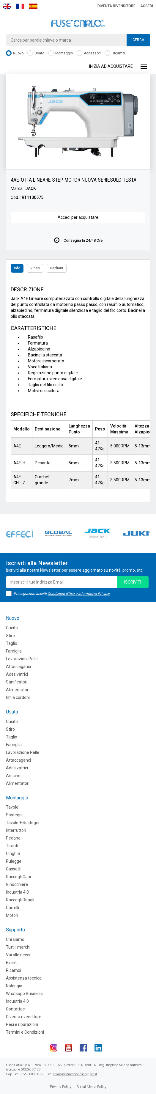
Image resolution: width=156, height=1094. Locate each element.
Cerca (138, 40)
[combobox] (78, 40)
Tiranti (12, 845)
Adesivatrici (17, 674)
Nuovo (14, 53)
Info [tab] (17, 268)
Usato (35, 53)
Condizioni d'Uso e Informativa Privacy (79, 594)
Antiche (13, 775)
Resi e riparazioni (22, 1024)
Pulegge (13, 861)
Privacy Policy (60, 1087)
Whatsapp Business (24, 993)
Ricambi (115, 53)
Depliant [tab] (56, 268)
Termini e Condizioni (25, 1032)
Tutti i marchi (18, 947)
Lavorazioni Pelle (22, 658)
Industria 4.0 (17, 892)
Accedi (146, 6)
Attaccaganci (18, 666)
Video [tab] (35, 268)
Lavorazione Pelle (22, 752)
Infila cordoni (18, 697)
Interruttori (16, 830)
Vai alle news (18, 954)
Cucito (12, 627)
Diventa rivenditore (116, 6)
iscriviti (132, 582)
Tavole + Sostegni (22, 822)
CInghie (13, 853)
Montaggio (60, 53)
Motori (12, 915)
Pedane (13, 838)
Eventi (12, 962)
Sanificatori (16, 682)
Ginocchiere (17, 884)
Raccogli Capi (18, 876)
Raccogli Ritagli (20, 899)
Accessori (89, 53)
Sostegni (14, 814)
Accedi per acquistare (78, 217)
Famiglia (14, 651)
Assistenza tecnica (24, 978)
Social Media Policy (91, 1087)
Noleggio (14, 985)
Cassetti (13, 869)
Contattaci (16, 1009)
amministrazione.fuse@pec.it (75, 1074)
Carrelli (12, 907)
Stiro (10, 635)
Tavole (12, 807)
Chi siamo (15, 939)
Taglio (11, 643)
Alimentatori (17, 689)
